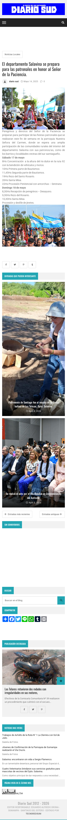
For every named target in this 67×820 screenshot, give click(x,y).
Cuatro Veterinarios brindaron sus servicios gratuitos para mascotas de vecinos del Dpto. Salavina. (31, 770)
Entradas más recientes (17, 514)
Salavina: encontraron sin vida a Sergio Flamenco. (27, 759)
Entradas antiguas (52, 514)
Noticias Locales (12, 54)
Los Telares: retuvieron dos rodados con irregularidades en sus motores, (25, 691)
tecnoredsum (33, 813)
